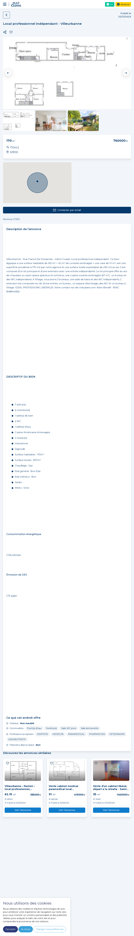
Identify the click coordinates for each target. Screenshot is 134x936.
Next (126, 73)
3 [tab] (70, 100)
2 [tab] (67, 100)
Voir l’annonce (23, 810)
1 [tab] (63, 100)
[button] (5, 32)
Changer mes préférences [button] (49, 929)
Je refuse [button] (25, 929)
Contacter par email (67, 210)
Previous (8, 73)
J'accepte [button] (10, 929)
